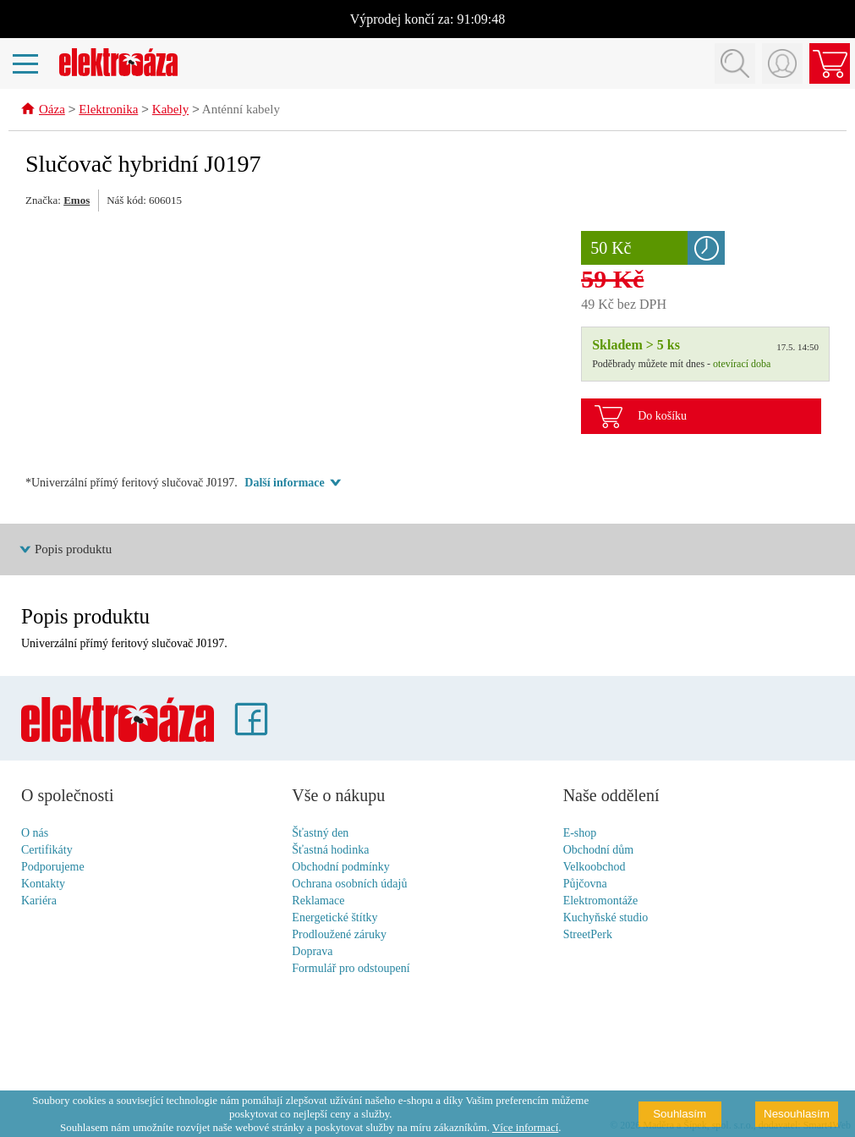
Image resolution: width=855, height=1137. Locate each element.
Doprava (312, 952)
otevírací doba (741, 365)
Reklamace (318, 901)
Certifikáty (47, 850)
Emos (76, 201)
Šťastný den (320, 833)
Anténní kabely (241, 111)
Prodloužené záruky (339, 935)
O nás (34, 833)
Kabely (170, 111)
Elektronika (108, 111)
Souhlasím (679, 1113)
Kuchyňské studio (606, 918)
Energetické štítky (334, 918)
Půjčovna (585, 884)
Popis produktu (73, 550)
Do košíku (662, 416)
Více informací (525, 1127)
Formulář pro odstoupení (350, 969)
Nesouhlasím (797, 1113)
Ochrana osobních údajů (349, 884)
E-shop (580, 833)
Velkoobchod (594, 867)
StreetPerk (587, 935)
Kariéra (39, 901)
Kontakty (43, 884)
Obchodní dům (598, 850)
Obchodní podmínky (341, 867)
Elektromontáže (601, 901)
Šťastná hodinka (330, 850)
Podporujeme (53, 867)
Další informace (284, 483)
